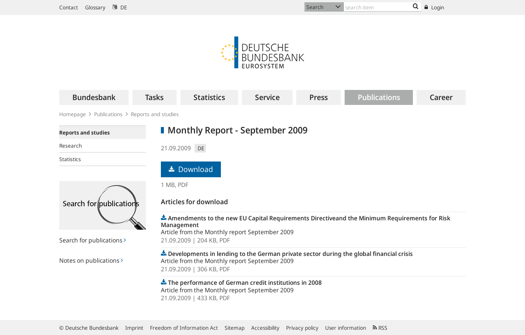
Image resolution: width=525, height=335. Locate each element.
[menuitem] (94, 97)
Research (70, 145)
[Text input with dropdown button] (382, 7)
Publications (108, 114)
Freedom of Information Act (184, 327)
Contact (68, 7)
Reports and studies (155, 114)
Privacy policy (302, 327)
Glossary (95, 7)
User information (345, 327)
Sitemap (234, 327)
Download (191, 169)
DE (119, 7)
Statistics (70, 159)
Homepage (72, 114)
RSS (380, 327)
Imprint (134, 327)
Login (434, 7)
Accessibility (265, 327)
